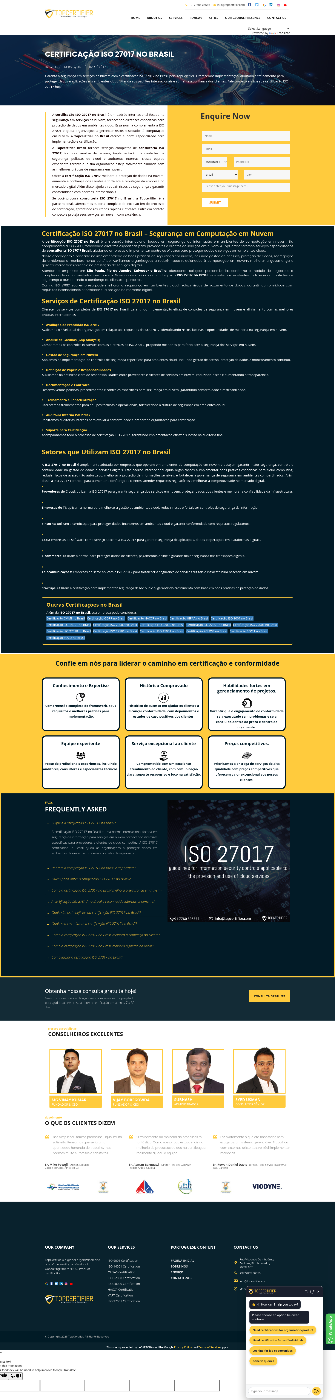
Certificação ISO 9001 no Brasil (232, 618)
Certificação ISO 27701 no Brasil (115, 631)
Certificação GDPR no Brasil (106, 618)
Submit (215, 202)
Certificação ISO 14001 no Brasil (68, 625)
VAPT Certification (120, 1295)
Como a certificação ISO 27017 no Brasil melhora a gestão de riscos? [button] (100, 946)
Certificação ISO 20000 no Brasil (115, 625)
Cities (213, 18)
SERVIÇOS (73, 67)
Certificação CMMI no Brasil (65, 618)
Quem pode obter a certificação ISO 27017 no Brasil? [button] (88, 879)
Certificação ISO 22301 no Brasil (208, 625)
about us (154, 18)
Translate (279, 33)
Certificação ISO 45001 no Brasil (162, 631)
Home (135, 18)
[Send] (316, 1391)
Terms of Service (209, 1347)
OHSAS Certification (121, 1272)
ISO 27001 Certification (124, 1301)
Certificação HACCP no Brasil (148, 618)
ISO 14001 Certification (124, 1266)
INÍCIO (50, 67)
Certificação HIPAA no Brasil (189, 618)
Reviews (195, 18)
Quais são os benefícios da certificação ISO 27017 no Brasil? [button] (93, 913)
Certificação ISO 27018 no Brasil (68, 631)
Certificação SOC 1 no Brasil (249, 631)
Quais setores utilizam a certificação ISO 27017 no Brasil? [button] (91, 924)
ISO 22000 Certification (124, 1278)
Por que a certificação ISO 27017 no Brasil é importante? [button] (91, 868)
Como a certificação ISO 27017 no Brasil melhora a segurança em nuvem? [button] (104, 890)
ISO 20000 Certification (124, 1284)
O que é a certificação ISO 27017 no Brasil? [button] (81, 823)
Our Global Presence (242, 18)
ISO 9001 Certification (123, 1260)
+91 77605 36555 (199, 5)
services (176, 18)
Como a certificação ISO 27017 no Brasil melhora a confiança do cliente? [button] (103, 935)
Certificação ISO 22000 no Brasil (162, 625)
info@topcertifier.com (229, 5)
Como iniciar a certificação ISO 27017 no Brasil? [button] (84, 957)
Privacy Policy (183, 1347)
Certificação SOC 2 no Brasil (65, 638)
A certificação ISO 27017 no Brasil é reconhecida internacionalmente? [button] (100, 902)
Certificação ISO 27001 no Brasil (255, 625)
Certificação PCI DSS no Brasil (206, 631)
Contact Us (276, 18)
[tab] (104, 823)
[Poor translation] (16, 1376)
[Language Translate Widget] (268, 28)
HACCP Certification (121, 1289)
